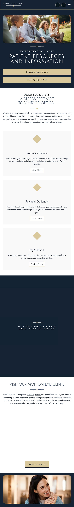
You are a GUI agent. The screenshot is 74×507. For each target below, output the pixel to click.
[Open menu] (69, 4)
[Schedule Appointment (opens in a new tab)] (37, 72)
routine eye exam (34, 394)
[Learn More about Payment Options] (37, 218)
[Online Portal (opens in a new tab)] (37, 264)
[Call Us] (63, 5)
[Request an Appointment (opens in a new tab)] (57, 5)
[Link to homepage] (13, 5)
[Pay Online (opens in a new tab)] (37, 250)
